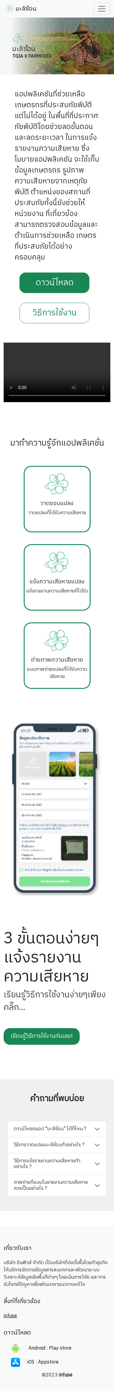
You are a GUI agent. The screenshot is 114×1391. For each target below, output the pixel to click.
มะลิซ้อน (20, 9)
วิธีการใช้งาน (55, 313)
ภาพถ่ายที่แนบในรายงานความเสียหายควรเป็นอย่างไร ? (51, 1185)
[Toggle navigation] (101, 9)
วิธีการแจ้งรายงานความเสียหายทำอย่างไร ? (47, 1164)
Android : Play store (41, 1348)
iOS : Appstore (35, 1362)
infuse (10, 1316)
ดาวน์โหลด (55, 283)
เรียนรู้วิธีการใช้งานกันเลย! (42, 1036)
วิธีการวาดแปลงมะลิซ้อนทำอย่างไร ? (49, 1145)
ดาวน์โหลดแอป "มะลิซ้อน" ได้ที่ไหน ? (50, 1129)
